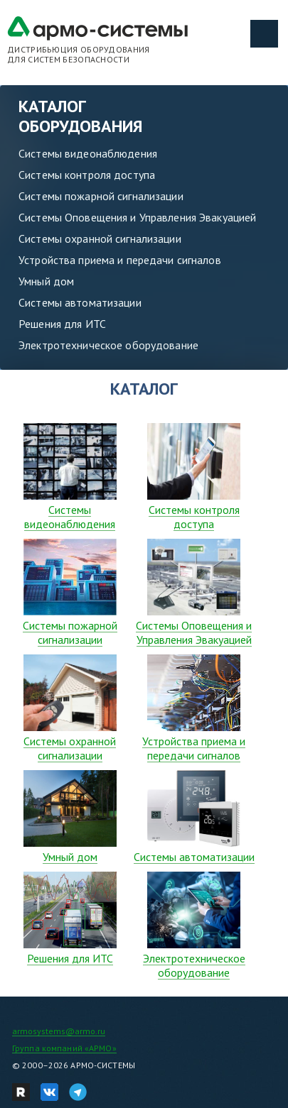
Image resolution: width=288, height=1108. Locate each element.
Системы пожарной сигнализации (100, 196)
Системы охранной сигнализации (99, 238)
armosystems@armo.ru (58, 1031)
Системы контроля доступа (86, 175)
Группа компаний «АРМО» (64, 1048)
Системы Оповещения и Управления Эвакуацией (137, 217)
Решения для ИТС (62, 324)
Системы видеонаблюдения (87, 153)
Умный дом (46, 281)
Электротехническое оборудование (108, 345)
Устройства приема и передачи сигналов (119, 260)
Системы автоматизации (80, 302)
